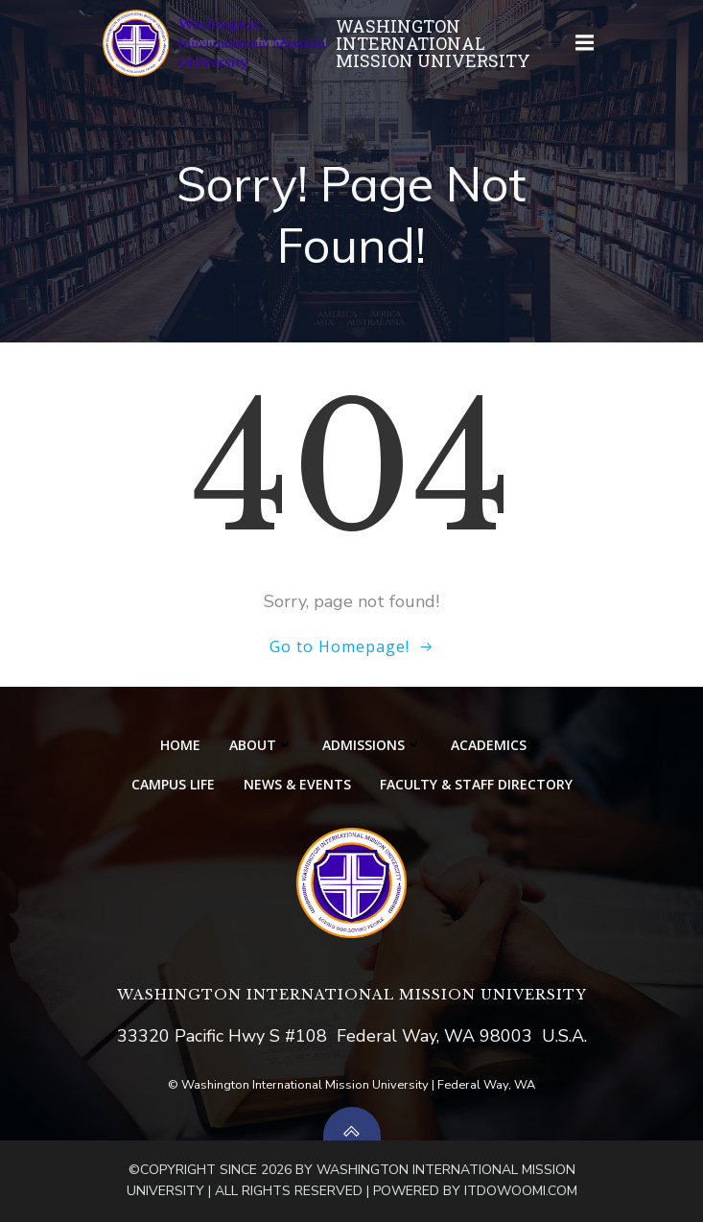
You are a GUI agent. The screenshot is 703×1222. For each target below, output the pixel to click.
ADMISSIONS (372, 745)
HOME (180, 745)
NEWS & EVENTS (297, 784)
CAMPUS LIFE (173, 784)
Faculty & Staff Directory (476, 784)
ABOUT (261, 745)
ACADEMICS (497, 745)
